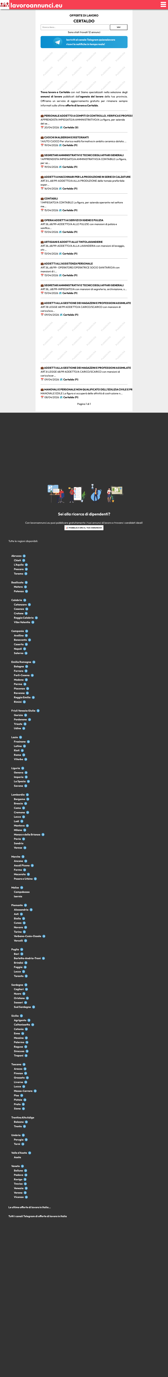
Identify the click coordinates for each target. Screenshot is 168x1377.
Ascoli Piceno (22, 865)
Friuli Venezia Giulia (23, 710)
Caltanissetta (22, 1024)
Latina (18, 746)
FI (76, 145)
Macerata (20, 874)
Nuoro (17, 993)
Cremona (19, 812)
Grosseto (19, 1077)
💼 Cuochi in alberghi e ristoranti (65, 137)
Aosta (17, 1157)
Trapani (18, 1055)
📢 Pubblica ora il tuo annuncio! (84, 528)
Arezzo (18, 1068)
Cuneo (17, 922)
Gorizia (18, 715)
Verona (18, 1192)
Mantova (19, 825)
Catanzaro (20, 604)
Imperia (18, 777)
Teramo (18, 573)
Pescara (19, 569)
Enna (17, 1033)
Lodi (16, 821)
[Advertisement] (84, 70)
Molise (15, 887)
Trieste (18, 724)
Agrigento (20, 1020)
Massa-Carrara (23, 1091)
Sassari (18, 1002)
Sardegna (17, 984)
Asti (16, 914)
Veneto (15, 1166)
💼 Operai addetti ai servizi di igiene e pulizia (72, 220)
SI (76, 127)
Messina (19, 1038)
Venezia (18, 1188)
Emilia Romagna (21, 662)
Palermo (19, 1042)
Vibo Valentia (22, 622)
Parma (18, 684)
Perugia (18, 1139)
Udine (17, 728)
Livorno (18, 1082)
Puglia (15, 949)
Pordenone (20, 719)
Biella (17, 918)
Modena (19, 679)
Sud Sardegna (22, 1007)
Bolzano (19, 1121)
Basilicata (17, 582)
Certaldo (68, 127)
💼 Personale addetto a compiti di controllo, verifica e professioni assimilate (97, 115)
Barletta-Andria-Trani (27, 958)
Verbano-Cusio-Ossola (27, 936)
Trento (18, 1126)
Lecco (17, 816)
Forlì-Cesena (22, 675)
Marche (15, 856)
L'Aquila (19, 564)
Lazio (14, 737)
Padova (18, 1175)
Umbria (16, 1135)
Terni (17, 1144)
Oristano (19, 998)
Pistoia (18, 1099)
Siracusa (19, 1051)
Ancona (18, 861)
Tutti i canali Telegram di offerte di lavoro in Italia (37, 1216)
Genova (18, 772)
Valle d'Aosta (19, 1152)
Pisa (16, 1095)
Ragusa (18, 1046)
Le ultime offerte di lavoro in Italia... (29, 1207)
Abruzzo (16, 555)
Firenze (18, 1073)
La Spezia (20, 781)
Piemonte (17, 905)
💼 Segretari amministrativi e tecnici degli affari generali (82, 155)
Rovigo (18, 1179)
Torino (18, 931)
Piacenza (19, 688)
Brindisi (18, 962)
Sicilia (15, 1015)
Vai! (119, 27)
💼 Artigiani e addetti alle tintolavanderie (72, 242)
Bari (16, 954)
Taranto (18, 976)
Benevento (20, 639)
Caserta (19, 644)
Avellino (19, 635)
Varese (18, 847)
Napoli (18, 648)
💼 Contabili (49, 198)
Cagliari (19, 989)
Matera (18, 586)
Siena (17, 1108)
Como (17, 808)
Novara (18, 927)
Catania (19, 1029)
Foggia (18, 967)
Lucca (17, 1086)
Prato (17, 1104)
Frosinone (20, 741)
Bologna (19, 666)
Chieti (17, 560)
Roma (17, 755)
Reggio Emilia (22, 697)
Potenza (19, 591)
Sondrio (18, 843)
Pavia (17, 838)
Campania (17, 631)
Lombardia (18, 794)
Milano (18, 830)
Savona (18, 785)
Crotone (18, 613)
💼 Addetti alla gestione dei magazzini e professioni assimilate (86, 303)
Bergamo (19, 799)
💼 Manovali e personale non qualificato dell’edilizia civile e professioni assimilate (101, 389)
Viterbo (18, 759)
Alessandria (21, 909)
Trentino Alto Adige (22, 1117)
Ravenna (19, 693)
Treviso (18, 1183)
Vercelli (18, 940)
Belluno (18, 1170)
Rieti (17, 750)
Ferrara (18, 671)
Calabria (16, 600)
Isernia (18, 896)
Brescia (18, 803)
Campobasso (22, 892)
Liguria (15, 768)
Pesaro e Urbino (23, 878)
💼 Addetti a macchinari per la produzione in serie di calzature (86, 177)
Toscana (16, 1064)
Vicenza (19, 1197)
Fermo (18, 869)
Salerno (18, 653)
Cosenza (19, 609)
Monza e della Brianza (27, 834)
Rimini (18, 701)
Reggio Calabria (24, 617)
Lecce (17, 971)
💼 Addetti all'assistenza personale (67, 263)
